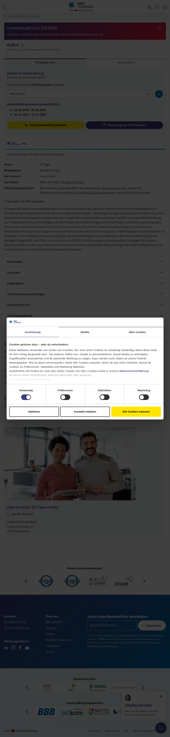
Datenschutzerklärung (134, 370)
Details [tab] (85, 332)
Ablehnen (34, 411)
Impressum (42, 379)
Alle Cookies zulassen (136, 411)
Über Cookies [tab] (137, 332)
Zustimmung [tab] (33, 332)
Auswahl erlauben (85, 411)
